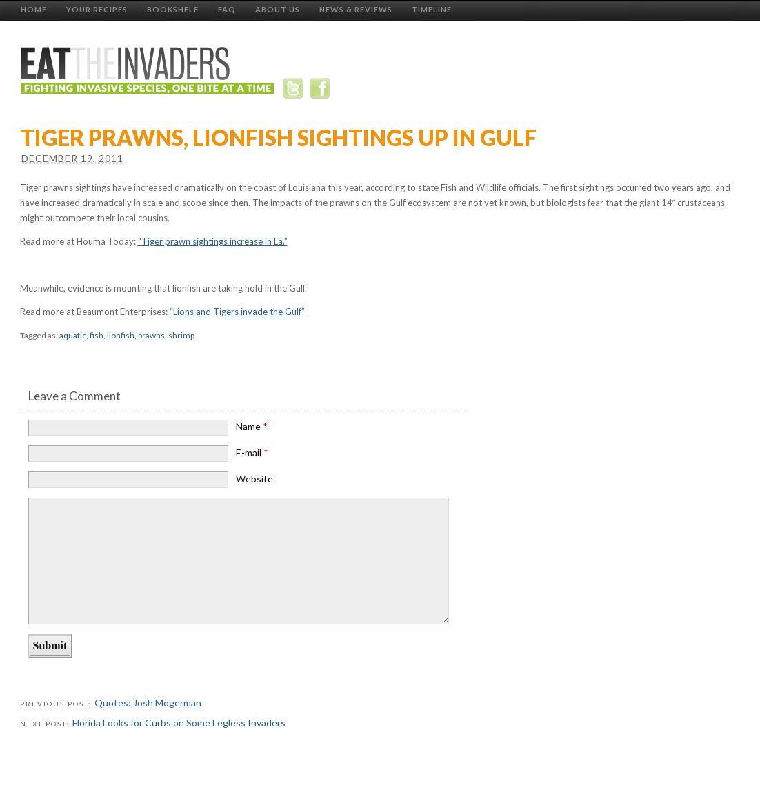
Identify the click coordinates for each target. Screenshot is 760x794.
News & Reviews (355, 9)
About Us (277, 9)
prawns (151, 335)
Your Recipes (97, 9)
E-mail (252, 452)
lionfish (120, 335)
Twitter (295, 91)
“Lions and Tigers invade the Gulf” (237, 311)
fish (96, 335)
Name (252, 426)
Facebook (321, 91)
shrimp (181, 335)
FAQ (227, 9)
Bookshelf (173, 9)
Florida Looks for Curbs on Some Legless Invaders (179, 723)
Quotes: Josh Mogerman (147, 703)
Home (34, 9)
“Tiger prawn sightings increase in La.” (213, 241)
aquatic (72, 335)
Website (254, 479)
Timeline (432, 9)
